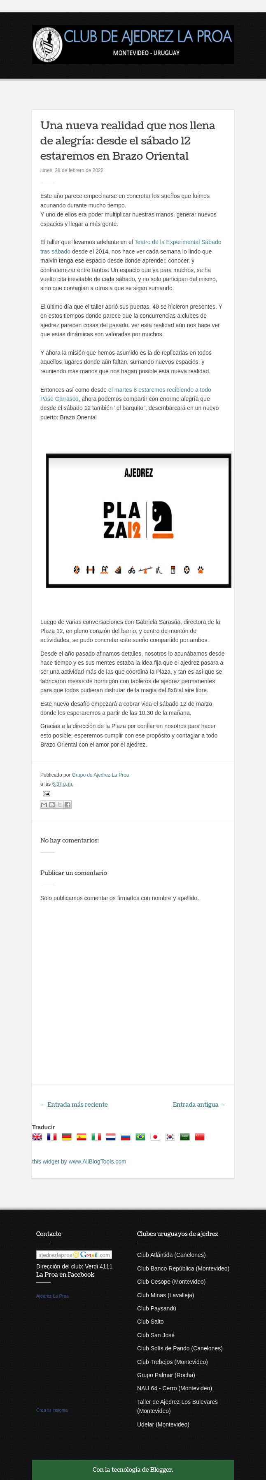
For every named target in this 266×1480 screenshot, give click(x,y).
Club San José (156, 1335)
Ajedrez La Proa (52, 1296)
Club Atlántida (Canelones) (171, 1255)
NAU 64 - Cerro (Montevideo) (174, 1388)
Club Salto (150, 1321)
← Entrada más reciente (74, 1105)
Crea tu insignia (52, 1410)
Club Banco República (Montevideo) (183, 1268)
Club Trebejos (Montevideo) (172, 1362)
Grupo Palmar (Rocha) (166, 1375)
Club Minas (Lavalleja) (165, 1295)
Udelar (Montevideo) (163, 1424)
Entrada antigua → (199, 1105)
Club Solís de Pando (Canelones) (180, 1348)
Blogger (161, 1470)
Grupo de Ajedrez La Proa (100, 775)
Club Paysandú (156, 1308)
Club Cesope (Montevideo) (171, 1281)
